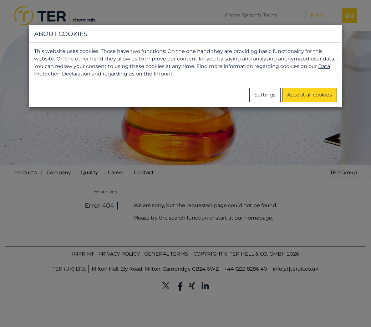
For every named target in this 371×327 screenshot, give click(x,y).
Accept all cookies (309, 95)
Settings (265, 95)
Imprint (163, 74)
